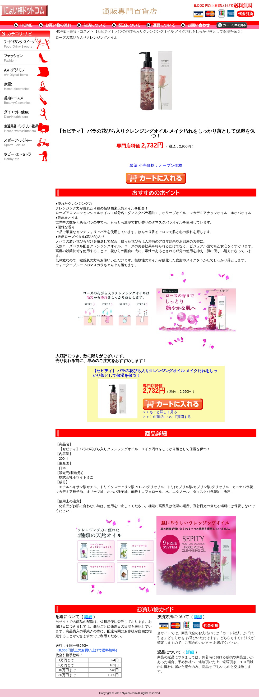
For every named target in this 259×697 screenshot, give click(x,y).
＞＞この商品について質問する (167, 417)
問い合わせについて (195, 25)
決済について (91, 25)
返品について (161, 25)
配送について (126, 25)
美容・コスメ (80, 31)
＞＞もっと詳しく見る (160, 412)
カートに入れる (156, 178)
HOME (23, 25)
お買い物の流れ (55, 25)
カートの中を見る (231, 25)
